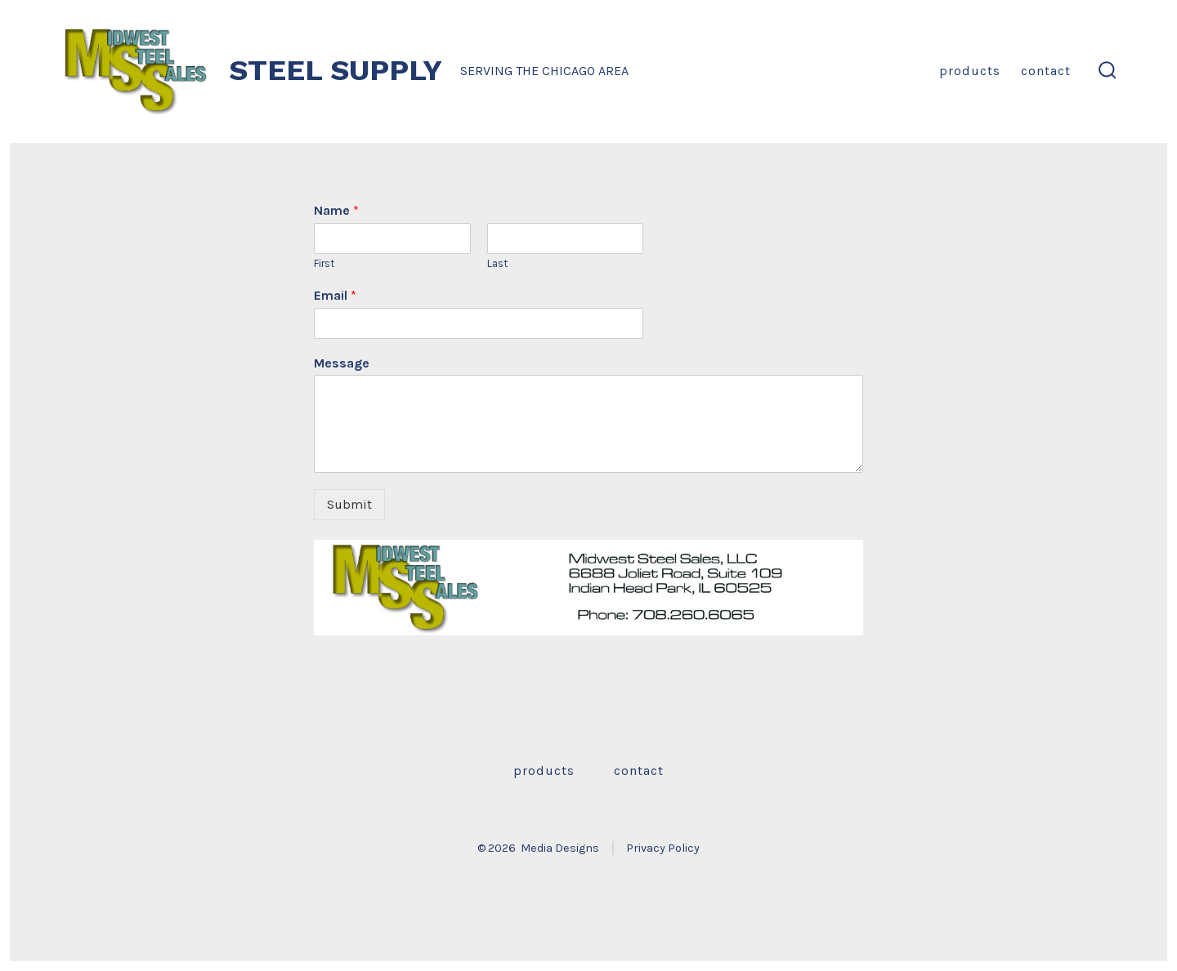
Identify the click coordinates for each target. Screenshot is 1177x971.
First (324, 263)
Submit (349, 504)
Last (497, 263)
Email (335, 295)
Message (341, 363)
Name (336, 210)
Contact (1046, 70)
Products (969, 70)
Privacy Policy (663, 848)
